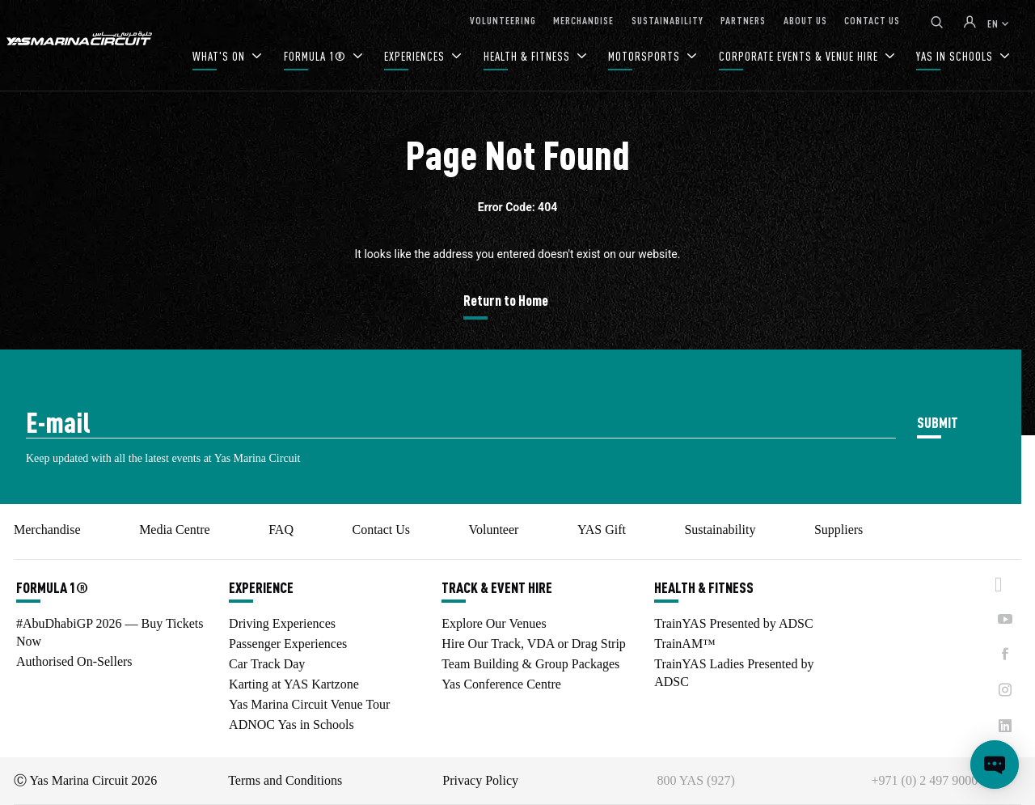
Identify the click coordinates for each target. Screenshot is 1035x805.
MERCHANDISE (583, 20)
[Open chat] (994, 764)
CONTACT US (872, 20)
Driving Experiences (282, 623)
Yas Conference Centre (501, 684)
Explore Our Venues (493, 623)
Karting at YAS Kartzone (294, 684)
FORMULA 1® (316, 56)
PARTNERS (743, 20)
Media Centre (174, 529)
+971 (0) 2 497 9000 (925, 780)
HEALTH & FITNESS (528, 56)
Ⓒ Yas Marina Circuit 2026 (85, 780)
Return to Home (505, 299)
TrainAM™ (685, 643)
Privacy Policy (480, 780)
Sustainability (719, 529)
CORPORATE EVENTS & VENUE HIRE (800, 56)
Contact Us (381, 529)
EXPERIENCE (261, 587)
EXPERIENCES (416, 56)
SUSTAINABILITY (667, 20)
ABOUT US (805, 20)
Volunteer (493, 529)
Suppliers (838, 529)
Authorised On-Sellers (74, 661)
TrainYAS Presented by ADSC (733, 623)
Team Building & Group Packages (530, 664)
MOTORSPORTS (645, 56)
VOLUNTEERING (503, 20)
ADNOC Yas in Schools (291, 724)
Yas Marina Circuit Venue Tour (309, 704)
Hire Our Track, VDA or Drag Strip (533, 643)
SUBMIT (937, 422)
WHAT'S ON (220, 56)
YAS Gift (601, 529)
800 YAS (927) (695, 780)
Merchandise (47, 529)
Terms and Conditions (285, 780)
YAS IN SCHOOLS (956, 56)
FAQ (281, 529)
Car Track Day (267, 664)
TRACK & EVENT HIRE (496, 587)
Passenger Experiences (288, 643)
